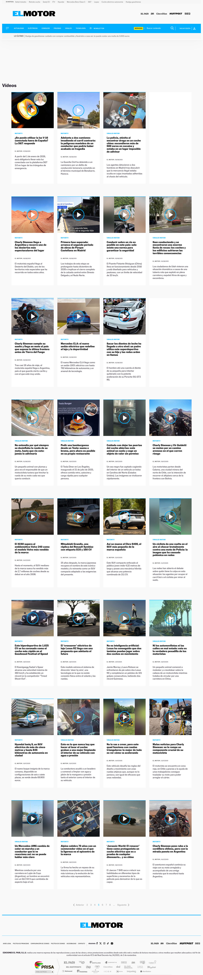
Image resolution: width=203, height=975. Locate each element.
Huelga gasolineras (133, 2)
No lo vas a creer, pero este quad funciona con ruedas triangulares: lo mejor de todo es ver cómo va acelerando (124, 748)
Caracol (152, 962)
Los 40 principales (83, 962)
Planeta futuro (139, 967)
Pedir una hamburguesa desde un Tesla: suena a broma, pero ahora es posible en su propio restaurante (78, 449)
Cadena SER (123, 962)
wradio (96, 967)
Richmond (67, 971)
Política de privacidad (21, 943)
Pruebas (57, 28)
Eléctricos (32, 28)
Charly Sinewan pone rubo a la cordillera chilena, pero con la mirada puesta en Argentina (170, 849)
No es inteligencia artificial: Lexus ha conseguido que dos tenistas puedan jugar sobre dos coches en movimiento (124, 649)
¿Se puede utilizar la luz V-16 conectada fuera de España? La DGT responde (31, 140)
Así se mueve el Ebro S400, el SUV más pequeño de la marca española (124, 547)
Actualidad (19, 28)
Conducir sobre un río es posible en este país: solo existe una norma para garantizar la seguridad (121, 246)
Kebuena (149, 967)
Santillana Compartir (111, 962)
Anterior (78, 905)
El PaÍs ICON (107, 971)
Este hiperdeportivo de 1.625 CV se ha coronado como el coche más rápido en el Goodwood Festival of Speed (32, 649)
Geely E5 (46, 2)
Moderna (81, 971)
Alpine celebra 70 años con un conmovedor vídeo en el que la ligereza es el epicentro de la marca (78, 850)
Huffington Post (73, 967)
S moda (119, 971)
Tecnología (81, 28)
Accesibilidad (71, 943)
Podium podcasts (95, 971)
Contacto (81, 943)
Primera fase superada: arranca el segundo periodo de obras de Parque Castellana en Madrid (77, 246)
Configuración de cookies (40, 943)
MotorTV (19, 133)
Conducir (46, 28)
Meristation (145, 971)
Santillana (96, 962)
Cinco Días (107, 967)
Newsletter (97, 28)
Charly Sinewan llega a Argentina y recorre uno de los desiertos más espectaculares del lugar (30, 246)
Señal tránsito (21, 2)
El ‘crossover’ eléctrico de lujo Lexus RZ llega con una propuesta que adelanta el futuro (77, 649)
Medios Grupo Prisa (44, 971)
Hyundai (61, 2)
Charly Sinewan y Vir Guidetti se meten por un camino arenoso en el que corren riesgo (170, 449)
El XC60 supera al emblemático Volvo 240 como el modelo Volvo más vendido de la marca (32, 548)
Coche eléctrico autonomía (112, 2)
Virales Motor (113, 133)
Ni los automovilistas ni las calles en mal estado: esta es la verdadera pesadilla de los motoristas (170, 649)
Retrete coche (35, 2)
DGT (90, 2)
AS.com (132, 962)
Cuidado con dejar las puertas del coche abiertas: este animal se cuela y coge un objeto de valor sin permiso (124, 449)
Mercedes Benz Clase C (76, 2)
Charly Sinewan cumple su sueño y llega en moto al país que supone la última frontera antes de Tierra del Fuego (32, 347)
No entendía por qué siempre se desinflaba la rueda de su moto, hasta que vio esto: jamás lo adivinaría (32, 449)
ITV (54, 2)
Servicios (138, 28)
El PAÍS (69, 962)
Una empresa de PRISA (44, 965)
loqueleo (131, 971)
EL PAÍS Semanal (129, 967)
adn (141, 962)
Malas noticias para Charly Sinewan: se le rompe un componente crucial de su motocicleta (168, 748)
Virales (68, 28)
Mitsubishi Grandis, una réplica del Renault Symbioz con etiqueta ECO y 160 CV (77, 547)
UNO (88, 967)
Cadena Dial (118, 967)
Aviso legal (7, 943)
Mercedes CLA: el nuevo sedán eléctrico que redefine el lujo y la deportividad (78, 346)
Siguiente (123, 905)
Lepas (96, 2)
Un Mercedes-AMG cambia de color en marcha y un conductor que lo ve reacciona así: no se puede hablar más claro (32, 852)
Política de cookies (58, 943)
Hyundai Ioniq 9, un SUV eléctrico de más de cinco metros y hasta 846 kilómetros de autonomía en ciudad (31, 750)
